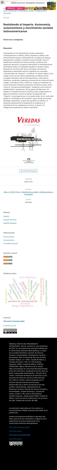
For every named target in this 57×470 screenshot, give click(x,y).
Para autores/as (8, 240)
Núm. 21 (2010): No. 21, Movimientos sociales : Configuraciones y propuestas (25, 12)
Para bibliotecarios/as (10, 243)
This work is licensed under (19, 427)
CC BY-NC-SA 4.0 (10, 326)
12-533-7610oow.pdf (29, 171)
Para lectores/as (8, 237)
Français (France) (9, 220)
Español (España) (9, 223)
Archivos (13, 9)
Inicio (5, 9)
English (6, 216)
